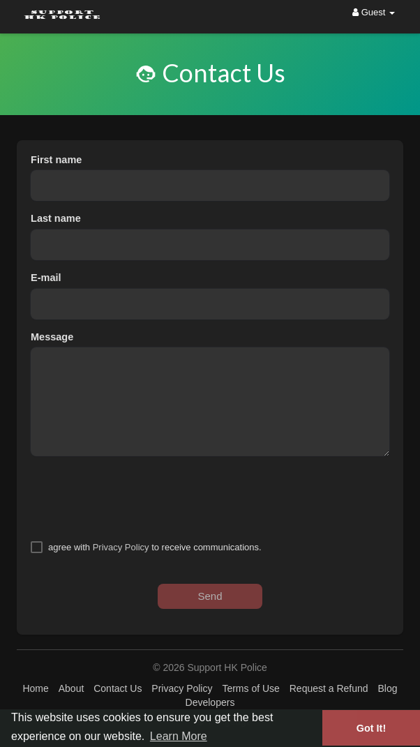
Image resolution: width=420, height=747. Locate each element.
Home (35, 688)
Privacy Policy (121, 547)
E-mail (46, 277)
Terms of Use (250, 688)
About (71, 688)
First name (56, 159)
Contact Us (117, 688)
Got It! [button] (371, 728)
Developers (210, 702)
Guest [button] (373, 12)
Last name (56, 218)
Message (52, 336)
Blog (387, 688)
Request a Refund (329, 688)
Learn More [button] (178, 736)
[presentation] (137, 498)
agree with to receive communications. (155, 547)
